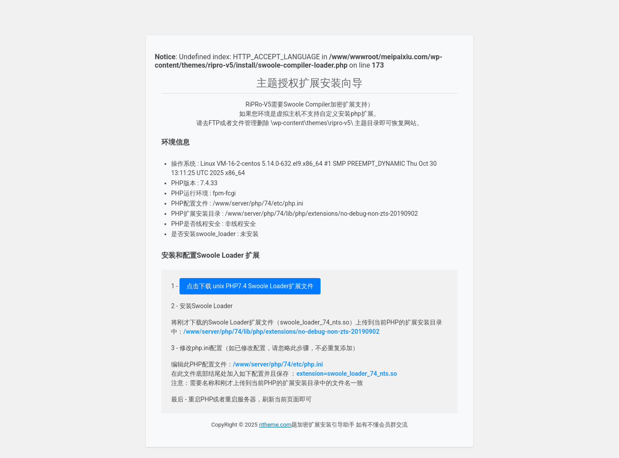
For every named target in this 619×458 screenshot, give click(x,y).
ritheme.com (275, 424)
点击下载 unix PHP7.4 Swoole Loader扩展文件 (250, 286)
